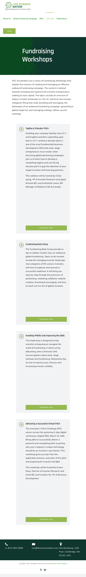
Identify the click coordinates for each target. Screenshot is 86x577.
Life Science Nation (60, 563)
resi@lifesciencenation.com (45, 548)
